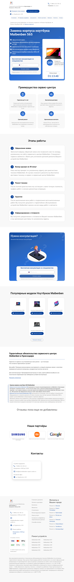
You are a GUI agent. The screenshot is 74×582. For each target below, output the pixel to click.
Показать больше (37, 339)
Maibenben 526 (36, 539)
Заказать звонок (32, 11)
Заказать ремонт (18, 313)
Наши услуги (35, 515)
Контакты (55, 17)
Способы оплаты (36, 522)
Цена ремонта (33, 17)
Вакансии (50, 17)
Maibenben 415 (48, 545)
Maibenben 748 (48, 542)
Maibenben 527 (48, 539)
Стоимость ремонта (37, 499)
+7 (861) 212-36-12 (55, 3)
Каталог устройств (24, 17)
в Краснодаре (28, 6)
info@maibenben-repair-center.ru (17, 520)
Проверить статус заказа (17, 11)
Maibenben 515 (36, 550)
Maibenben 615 (36, 542)
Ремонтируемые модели (38, 512)
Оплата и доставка (42, 17)
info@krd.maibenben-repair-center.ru (25, 471)
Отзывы (61, 17)
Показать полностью (15, 377)
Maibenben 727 (36, 547)
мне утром (53, 5)
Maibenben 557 (48, 550)
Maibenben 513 (48, 547)
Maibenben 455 (36, 545)
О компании (13, 17)
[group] (18, 435)
